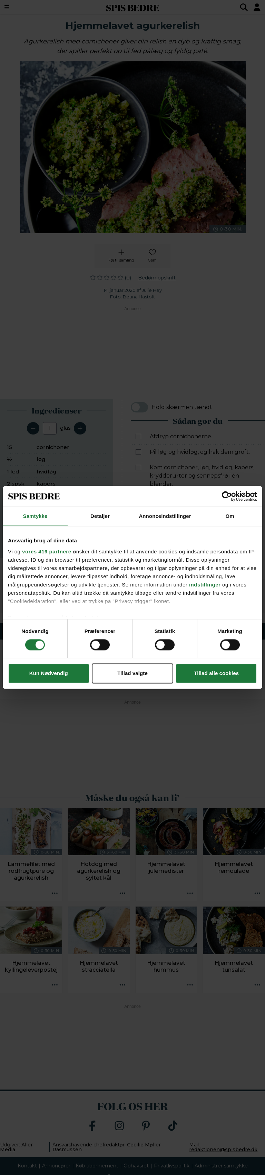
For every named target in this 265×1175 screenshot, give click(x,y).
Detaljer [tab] (100, 516)
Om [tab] (229, 516)
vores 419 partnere (46, 551)
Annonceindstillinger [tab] (165, 516)
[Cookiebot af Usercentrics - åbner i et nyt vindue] (227, 496)
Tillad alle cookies (216, 673)
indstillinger (205, 585)
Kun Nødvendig (48, 673)
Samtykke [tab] (35, 516)
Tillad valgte (132, 673)
